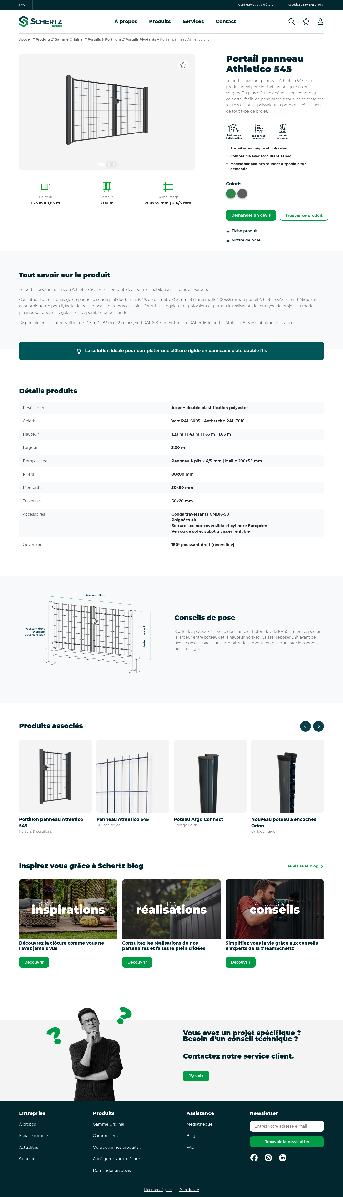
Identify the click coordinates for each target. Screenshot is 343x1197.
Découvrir (34, 962)
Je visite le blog (302, 866)
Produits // (45, 39)
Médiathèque (199, 1124)
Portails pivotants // (143, 39)
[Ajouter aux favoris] (183, 65)
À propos (125, 21)
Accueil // (27, 39)
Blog (191, 1135)
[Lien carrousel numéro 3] (114, 164)
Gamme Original (108, 1124)
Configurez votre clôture (255, 4)
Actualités (28, 1147)
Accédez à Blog (306, 5)
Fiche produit (242, 231)
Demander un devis (251, 215)
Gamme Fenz (106, 1135)
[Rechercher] (291, 21)
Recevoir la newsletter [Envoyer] (286, 1141)
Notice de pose (243, 240)
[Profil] (320, 21)
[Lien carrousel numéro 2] (109, 164)
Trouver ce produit (304, 215)
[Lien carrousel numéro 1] (101, 164)
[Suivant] (318, 726)
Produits (160, 21)
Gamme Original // (71, 39)
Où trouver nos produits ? (117, 1147)
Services (193, 21)
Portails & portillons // (107, 39)
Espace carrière (33, 1135)
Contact (226, 21)
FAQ (22, 4)
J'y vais (196, 1076)
